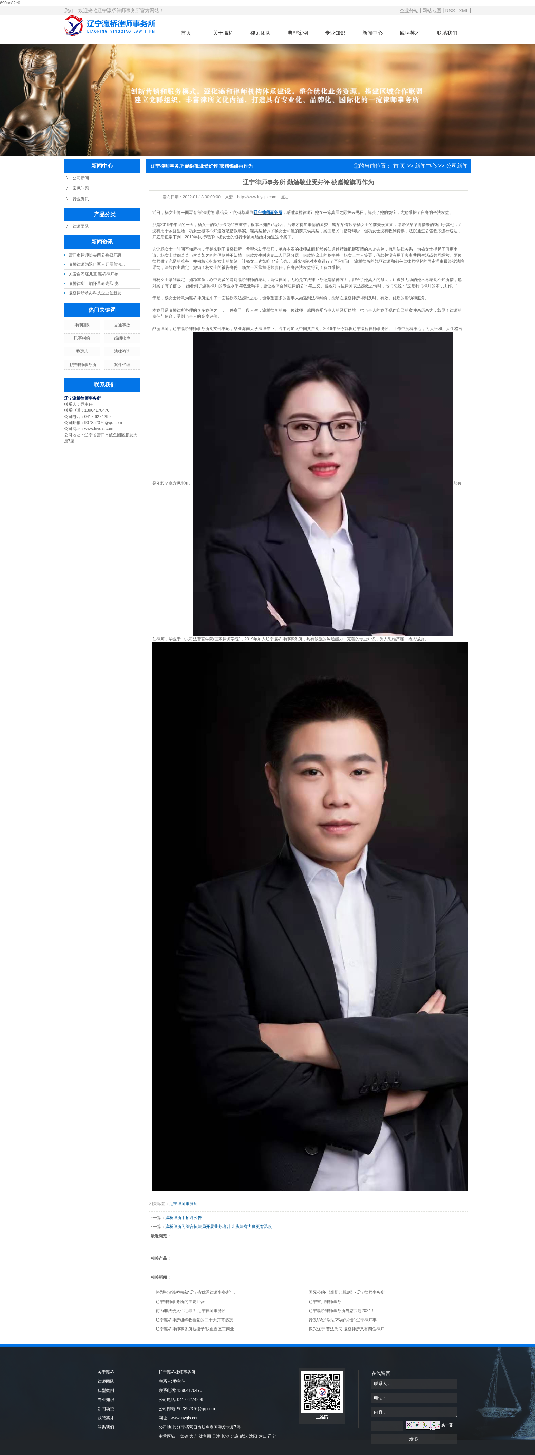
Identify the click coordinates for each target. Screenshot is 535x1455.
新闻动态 (106, 1408)
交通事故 (122, 325)
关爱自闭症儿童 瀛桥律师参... (95, 274)
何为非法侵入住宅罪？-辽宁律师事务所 (191, 1310)
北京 (235, 1436)
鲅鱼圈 (205, 1436)
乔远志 (82, 351)
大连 (193, 1436)
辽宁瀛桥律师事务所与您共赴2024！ (342, 1310)
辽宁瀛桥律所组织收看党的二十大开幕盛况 (194, 1320)
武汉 (244, 1436)
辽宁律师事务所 (82, 364)
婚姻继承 (122, 338)
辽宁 (272, 1436)
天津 (216, 1436)
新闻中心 (372, 33)
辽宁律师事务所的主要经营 (180, 1301)
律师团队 (260, 33)
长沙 (225, 1436)
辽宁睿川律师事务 (325, 1301)
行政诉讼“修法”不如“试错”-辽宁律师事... (344, 1320)
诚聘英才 (410, 33)
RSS (450, 10)
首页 (186, 33)
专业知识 (335, 33)
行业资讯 (81, 199)
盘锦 (184, 1436)
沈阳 (253, 1436)
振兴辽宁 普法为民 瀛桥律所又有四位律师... (348, 1329)
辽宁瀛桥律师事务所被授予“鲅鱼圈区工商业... (197, 1329)
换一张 (447, 1425)
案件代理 (122, 364)
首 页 (399, 166)
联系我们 (447, 33)
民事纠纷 (82, 338)
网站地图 (431, 10)
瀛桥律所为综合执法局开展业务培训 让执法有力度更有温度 (218, 1226)
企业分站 (409, 10)
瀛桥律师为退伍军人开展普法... (97, 264)
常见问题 (81, 188)
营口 (263, 1436)
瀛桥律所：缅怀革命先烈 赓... (95, 283)
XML (464, 10)
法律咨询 (122, 351)
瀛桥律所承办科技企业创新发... (97, 293)
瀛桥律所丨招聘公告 (183, 1217)
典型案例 (298, 33)
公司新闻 (81, 178)
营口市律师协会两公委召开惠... (97, 255)
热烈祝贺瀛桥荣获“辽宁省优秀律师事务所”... (195, 1292)
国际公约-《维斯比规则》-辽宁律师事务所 (347, 1292)
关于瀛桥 (223, 33)
